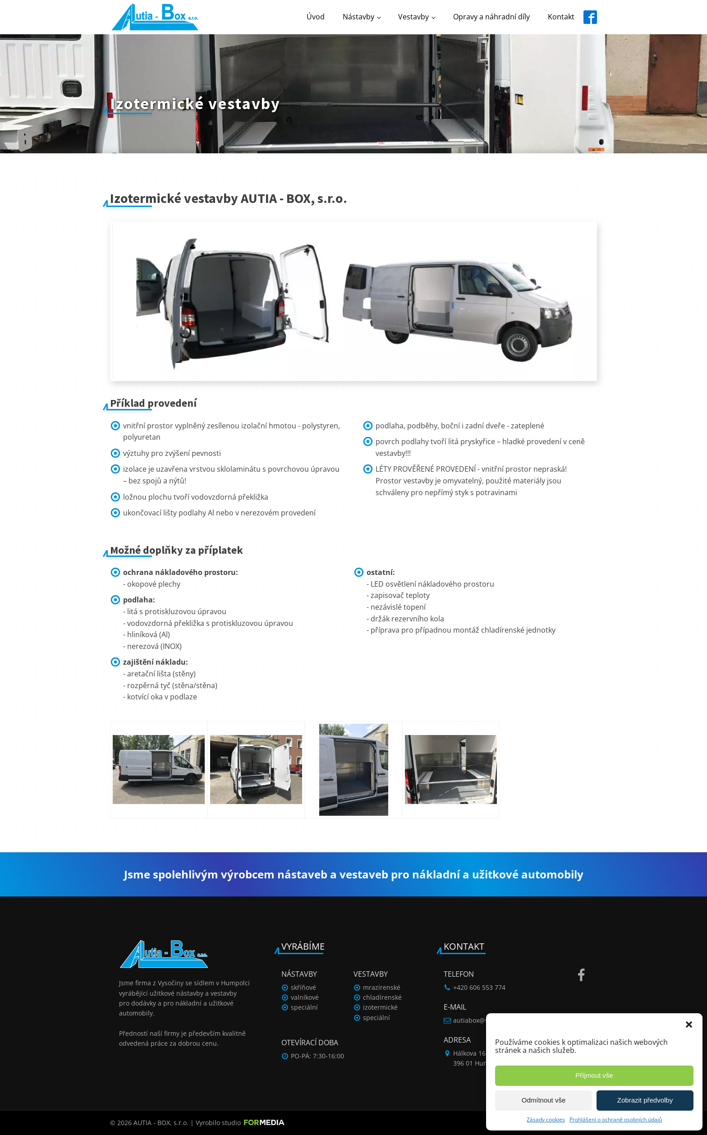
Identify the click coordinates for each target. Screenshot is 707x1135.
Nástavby (358, 17)
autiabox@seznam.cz (485, 1020)
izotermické (380, 1007)
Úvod (316, 17)
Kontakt (561, 17)
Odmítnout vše (544, 1100)
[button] (688, 1024)
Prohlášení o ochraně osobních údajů (615, 1119)
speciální (304, 1007)
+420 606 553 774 (479, 987)
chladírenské (382, 997)
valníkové (305, 997)
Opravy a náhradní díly (491, 17)
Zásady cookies (546, 1119)
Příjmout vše (594, 1075)
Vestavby (413, 17)
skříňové (303, 987)
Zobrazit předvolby (645, 1100)
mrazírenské (381, 987)
